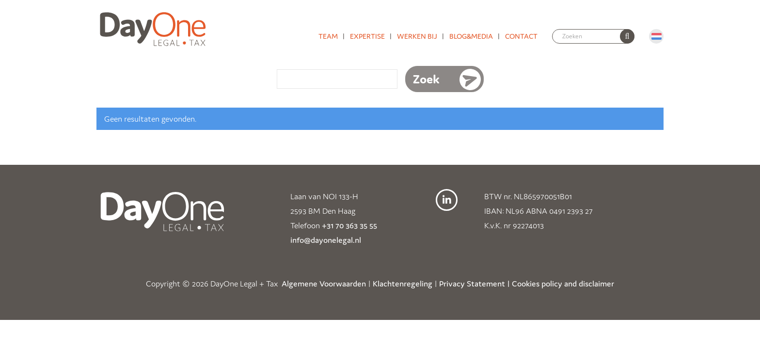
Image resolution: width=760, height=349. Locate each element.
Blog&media (471, 36)
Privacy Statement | (474, 283)
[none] (627, 36)
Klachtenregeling (402, 283)
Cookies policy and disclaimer (563, 283)
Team (328, 36)
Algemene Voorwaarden (324, 283)
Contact (521, 36)
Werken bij (417, 36)
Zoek (426, 79)
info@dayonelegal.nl (325, 240)
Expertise (367, 36)
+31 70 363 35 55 (349, 225)
